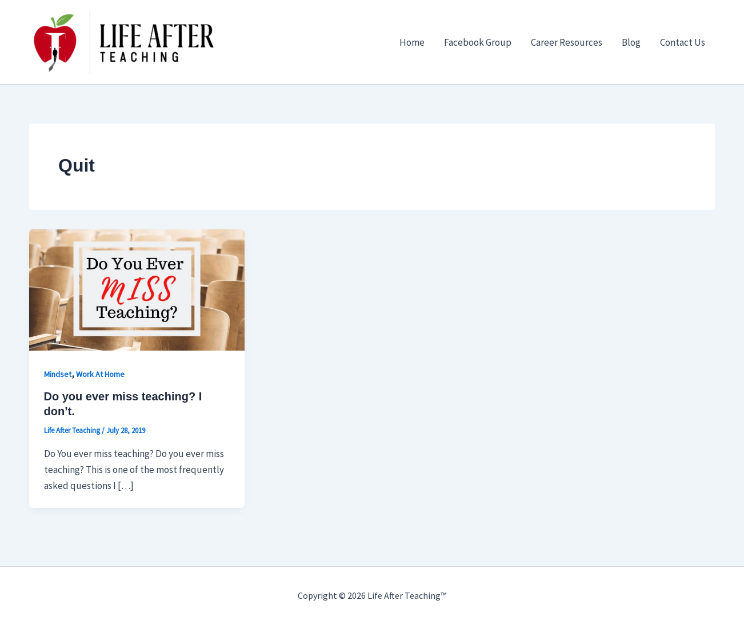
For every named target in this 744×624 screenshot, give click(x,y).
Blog (631, 42)
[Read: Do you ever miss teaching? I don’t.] (137, 289)
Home (412, 42)
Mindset (57, 374)
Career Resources (566, 42)
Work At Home (100, 374)
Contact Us (682, 42)
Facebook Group (477, 42)
